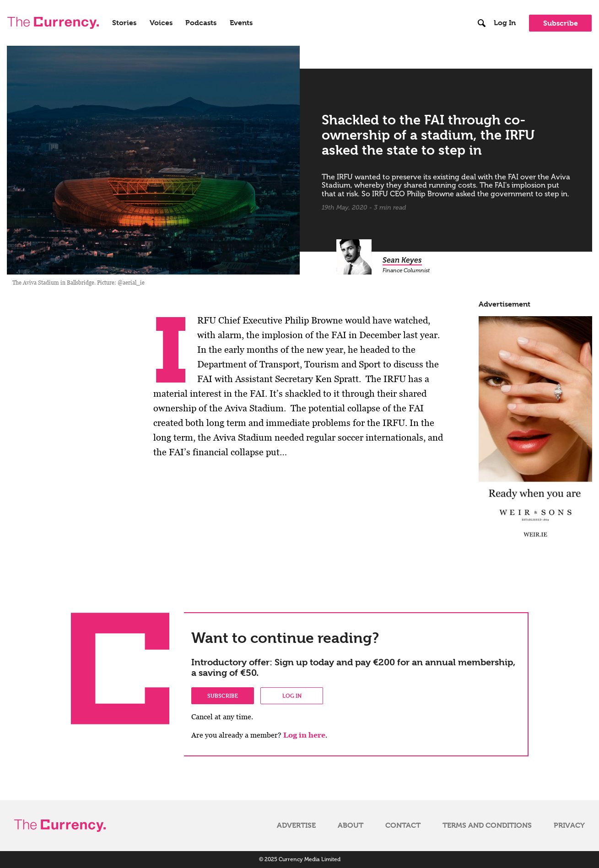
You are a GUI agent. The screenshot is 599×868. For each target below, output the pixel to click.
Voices (161, 23)
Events (241, 23)
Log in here (304, 735)
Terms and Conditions (487, 825)
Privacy (569, 825)
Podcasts (200, 23)
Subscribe (560, 23)
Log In (505, 23)
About (350, 825)
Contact (403, 825)
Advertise (296, 825)
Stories (124, 23)
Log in (292, 695)
